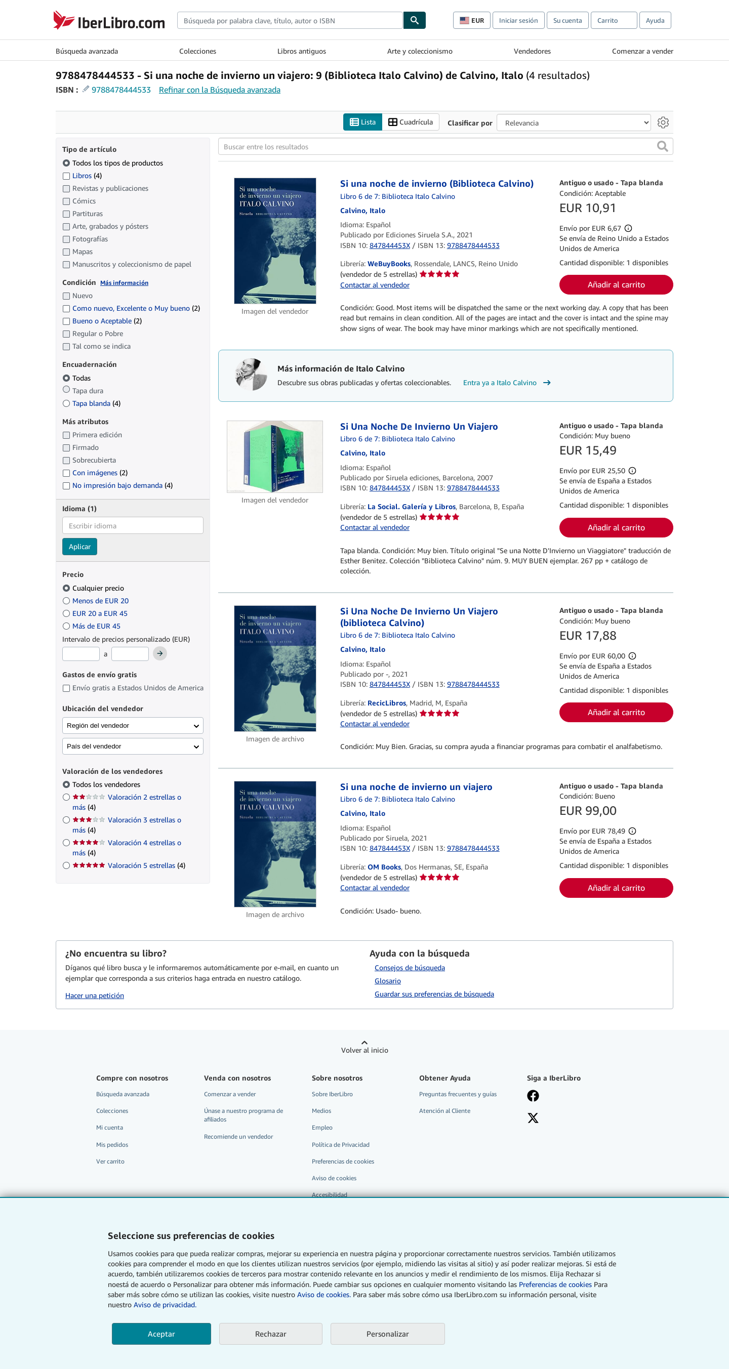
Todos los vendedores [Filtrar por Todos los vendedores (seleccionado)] (107, 784)
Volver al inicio (364, 1050)
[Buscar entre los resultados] (445, 146)
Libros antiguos (301, 51)
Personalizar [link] (388, 1333)
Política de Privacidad (341, 1144)
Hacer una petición (94, 995)
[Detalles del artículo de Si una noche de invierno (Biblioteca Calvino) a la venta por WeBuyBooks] (275, 241)
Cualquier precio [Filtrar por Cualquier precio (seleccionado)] (94, 588)
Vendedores (532, 51)
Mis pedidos (112, 1144)
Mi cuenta (109, 1128)
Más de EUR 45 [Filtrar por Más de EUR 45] (92, 625)
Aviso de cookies (334, 1178)
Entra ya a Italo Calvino (508, 383)
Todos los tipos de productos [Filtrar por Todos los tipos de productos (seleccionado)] (113, 162)
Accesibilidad (329, 1194)
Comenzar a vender (642, 51)
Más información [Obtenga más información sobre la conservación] (124, 282)
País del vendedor (94, 746)
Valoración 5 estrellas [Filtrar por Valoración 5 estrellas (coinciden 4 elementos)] (128, 865)
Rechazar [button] (271, 1333)
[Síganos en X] (533, 1119)
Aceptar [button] (161, 1333)
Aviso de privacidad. (165, 1304)
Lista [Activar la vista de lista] (363, 122)
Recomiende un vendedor (238, 1136)
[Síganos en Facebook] (533, 1097)
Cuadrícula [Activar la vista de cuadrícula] (410, 122)
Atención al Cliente (444, 1111)
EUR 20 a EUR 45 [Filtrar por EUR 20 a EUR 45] (96, 613)
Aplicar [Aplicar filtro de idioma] (80, 547)
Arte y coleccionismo (420, 51)
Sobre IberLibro (332, 1094)
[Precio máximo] (130, 654)
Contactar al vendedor (375, 284)
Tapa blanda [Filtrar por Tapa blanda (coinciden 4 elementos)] (91, 403)
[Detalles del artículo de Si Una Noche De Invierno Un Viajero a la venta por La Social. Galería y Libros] (275, 457)
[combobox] (290, 20)
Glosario (388, 981)
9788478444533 (121, 90)
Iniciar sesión (518, 20)
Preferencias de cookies (555, 1284)
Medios (321, 1111)
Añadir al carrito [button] (616, 285)
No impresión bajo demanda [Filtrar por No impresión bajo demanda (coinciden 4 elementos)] (117, 485)
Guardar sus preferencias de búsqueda (434, 994)
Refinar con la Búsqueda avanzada (219, 90)
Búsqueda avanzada (87, 51)
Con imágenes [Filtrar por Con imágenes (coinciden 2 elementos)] (95, 473)
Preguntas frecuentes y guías (458, 1094)
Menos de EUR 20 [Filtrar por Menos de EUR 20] (96, 600)
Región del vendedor (98, 725)
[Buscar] (414, 20)
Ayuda (655, 20)
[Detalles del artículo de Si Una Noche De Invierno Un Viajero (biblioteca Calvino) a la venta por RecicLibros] (275, 669)
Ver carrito (110, 1161)
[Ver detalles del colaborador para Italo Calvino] (362, 210)
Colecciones (197, 51)
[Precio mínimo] (81, 654)
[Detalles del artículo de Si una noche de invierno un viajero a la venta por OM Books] (275, 844)
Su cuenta (567, 20)
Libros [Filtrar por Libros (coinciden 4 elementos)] (82, 175)
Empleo (322, 1128)
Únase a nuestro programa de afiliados (243, 1115)
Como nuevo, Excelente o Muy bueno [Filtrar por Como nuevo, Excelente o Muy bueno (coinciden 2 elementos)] (131, 308)
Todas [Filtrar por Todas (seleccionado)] (77, 378)
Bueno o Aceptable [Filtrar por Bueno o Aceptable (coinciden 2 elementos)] (102, 321)
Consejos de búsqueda (410, 968)
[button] (662, 146)
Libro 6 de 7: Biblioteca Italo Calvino (397, 196)
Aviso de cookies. (324, 1294)
